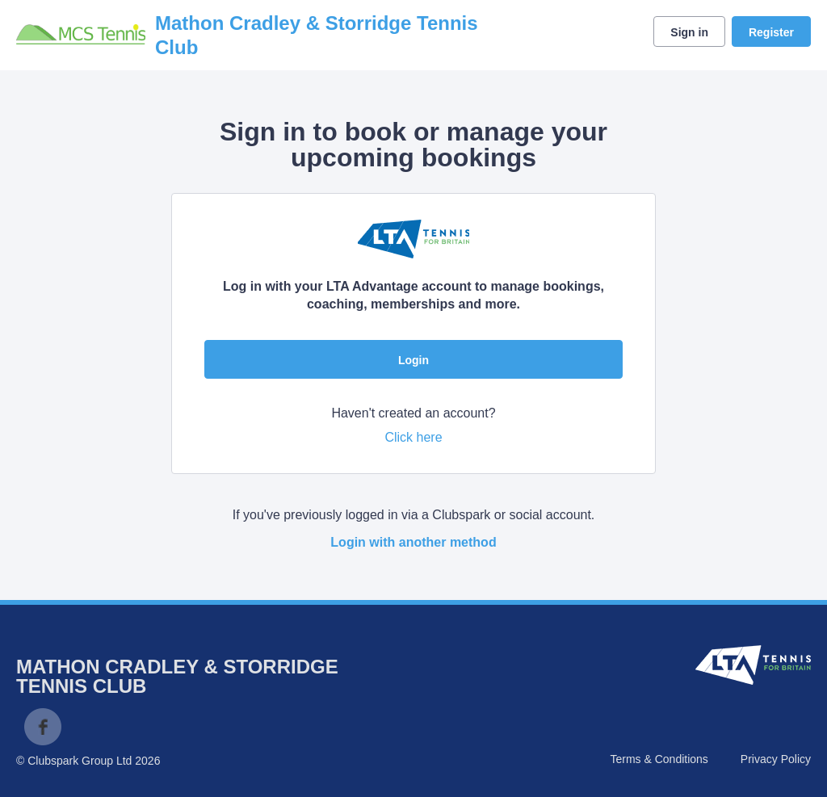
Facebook (42, 726)
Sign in (689, 32)
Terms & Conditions (658, 759)
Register (771, 32)
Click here (413, 437)
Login (413, 360)
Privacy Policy (776, 759)
